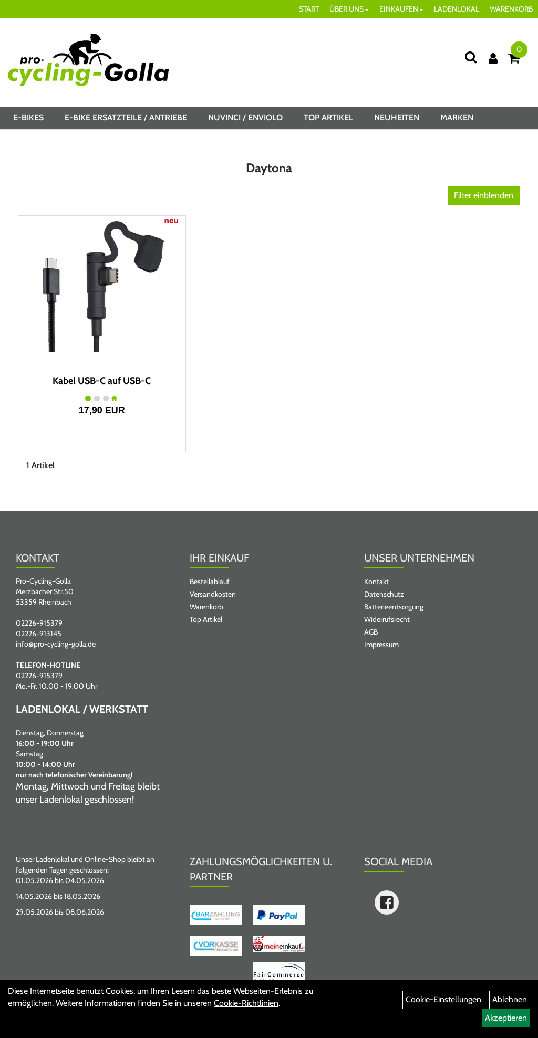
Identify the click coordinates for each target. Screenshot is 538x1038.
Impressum (381, 644)
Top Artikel (328, 117)
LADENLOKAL (456, 9)
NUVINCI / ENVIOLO (245, 117)
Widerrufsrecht (387, 619)
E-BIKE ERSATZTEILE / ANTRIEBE (126, 117)
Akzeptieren (506, 1018)
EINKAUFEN (401, 9)
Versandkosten (213, 594)
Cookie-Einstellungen (443, 999)
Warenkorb (206, 606)
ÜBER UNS (349, 9)
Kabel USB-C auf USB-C (102, 381)
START (309, 9)
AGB (371, 632)
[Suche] (470, 57)
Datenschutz (384, 594)
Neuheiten (396, 117)
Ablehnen (509, 999)
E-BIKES (28, 117)
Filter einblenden (483, 195)
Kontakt (376, 581)
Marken (456, 117)
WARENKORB (511, 9)
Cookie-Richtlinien (246, 1003)
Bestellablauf (210, 581)
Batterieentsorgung (393, 606)
